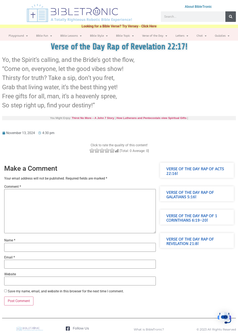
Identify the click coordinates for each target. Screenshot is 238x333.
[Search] (230, 16)
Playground (18, 35)
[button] (225, 319)
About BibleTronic (198, 7)
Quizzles (222, 35)
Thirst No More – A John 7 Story (93, 118)
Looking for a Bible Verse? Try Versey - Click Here (119, 26)
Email (9, 257)
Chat (201, 35)
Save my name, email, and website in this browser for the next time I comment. (66, 291)
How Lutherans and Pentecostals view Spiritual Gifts (151, 118)
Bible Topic (125, 35)
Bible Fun (44, 35)
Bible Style (99, 35)
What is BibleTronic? (149, 329)
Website (10, 274)
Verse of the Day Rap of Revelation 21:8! (190, 241)
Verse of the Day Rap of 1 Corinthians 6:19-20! (191, 218)
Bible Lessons (71, 35)
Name (9, 240)
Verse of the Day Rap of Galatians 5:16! (190, 194)
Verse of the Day (154, 35)
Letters (182, 35)
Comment (12, 186)
